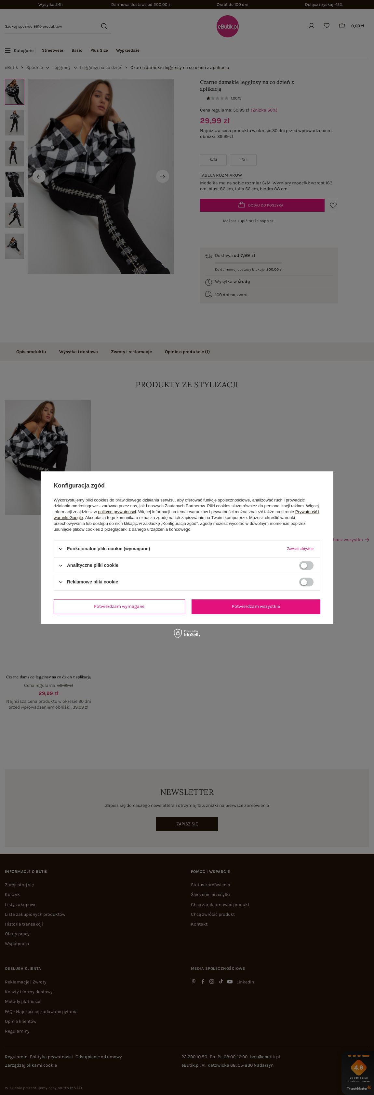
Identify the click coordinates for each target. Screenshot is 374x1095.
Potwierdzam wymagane (119, 606)
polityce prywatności (117, 511)
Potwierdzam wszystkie (256, 606)
